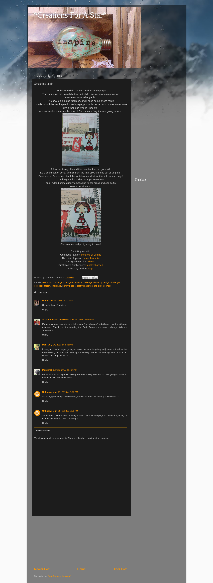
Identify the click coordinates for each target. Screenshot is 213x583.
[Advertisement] (81, 541)
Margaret (47, 370)
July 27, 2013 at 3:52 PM (65, 392)
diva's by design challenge (107, 282)
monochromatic (91, 258)
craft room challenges (53, 282)
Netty (45, 300)
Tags (90, 268)
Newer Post (42, 569)
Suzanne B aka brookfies (55, 319)
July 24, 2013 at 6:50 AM (82, 319)
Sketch (91, 261)
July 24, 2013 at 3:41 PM (60, 344)
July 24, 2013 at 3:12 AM (61, 300)
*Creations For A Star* (70, 15)
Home (81, 569)
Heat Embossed (94, 265)
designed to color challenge (78, 282)
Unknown (47, 392)
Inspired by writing (91, 254)
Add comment (42, 430)
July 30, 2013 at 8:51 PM (65, 411)
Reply (45, 309)
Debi (44, 344)
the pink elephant (102, 286)
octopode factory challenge (47, 286)
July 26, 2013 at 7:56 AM (65, 370)
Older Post (119, 569)
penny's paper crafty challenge (77, 286)
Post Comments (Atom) (59, 576)
